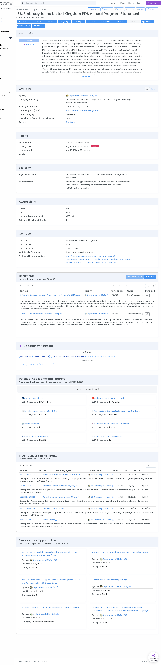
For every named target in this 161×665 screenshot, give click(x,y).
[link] (153, 469)
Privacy (60, 661)
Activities (10, 42)
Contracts (10, 25)
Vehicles (9, 65)
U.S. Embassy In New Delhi (60, 630)
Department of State (102, 298)
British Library (59, 533)
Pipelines (10, 35)
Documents (122, 21)
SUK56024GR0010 (43, 519)
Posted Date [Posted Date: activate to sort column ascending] (120, 294)
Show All (94, 76)
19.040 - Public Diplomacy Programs (92, 110)
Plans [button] (122, 3)
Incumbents (54, 26)
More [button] (113, 3)
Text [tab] (153, 89)
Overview (53, 21)
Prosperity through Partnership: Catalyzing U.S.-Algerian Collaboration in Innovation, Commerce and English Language (125, 626)
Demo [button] (131, 3)
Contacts (108, 21)
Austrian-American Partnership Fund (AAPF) (119, 595)
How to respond (95, 359)
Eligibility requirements (77, 359)
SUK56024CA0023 (44, 477)
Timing (67, 21)
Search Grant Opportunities (48, 9)
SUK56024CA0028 (44, 505)
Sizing (95, 21)
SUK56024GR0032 (43, 491)
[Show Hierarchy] (107, 95)
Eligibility (81, 21)
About (36, 661)
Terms (52, 661)
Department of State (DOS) (92, 95)
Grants (9, 28)
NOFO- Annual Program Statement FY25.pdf (58, 318)
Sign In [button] (140, 3)
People (9, 85)
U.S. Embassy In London (100, 477)
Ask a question (42, 359)
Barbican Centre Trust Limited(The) (69, 491)
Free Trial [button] (153, 3)
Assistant (136, 21)
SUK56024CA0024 (44, 533)
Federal (7, 8)
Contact (44, 661)
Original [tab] (44, 41)
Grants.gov (81, 122)
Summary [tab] (44, 44)
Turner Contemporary (63, 519)
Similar (68, 26)
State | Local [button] (21, 8)
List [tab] (147, 89)
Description (39, 21)
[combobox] (75, 3)
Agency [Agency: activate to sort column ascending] (93, 294)
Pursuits (9, 38)
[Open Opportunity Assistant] (153, 657)
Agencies (10, 82)
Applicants (39, 26)
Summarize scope (58, 359)
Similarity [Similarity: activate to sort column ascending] (149, 473)
